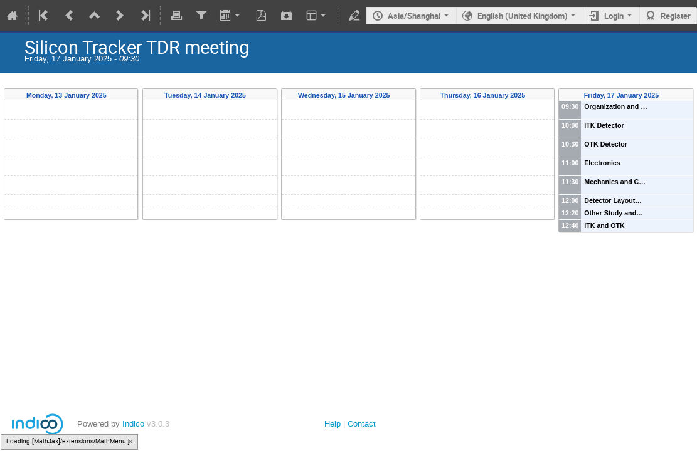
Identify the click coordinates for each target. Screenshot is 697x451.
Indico (133, 423)
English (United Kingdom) (522, 15)
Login (614, 15)
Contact (362, 423)
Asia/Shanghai (414, 15)
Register (676, 15)
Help (332, 423)
